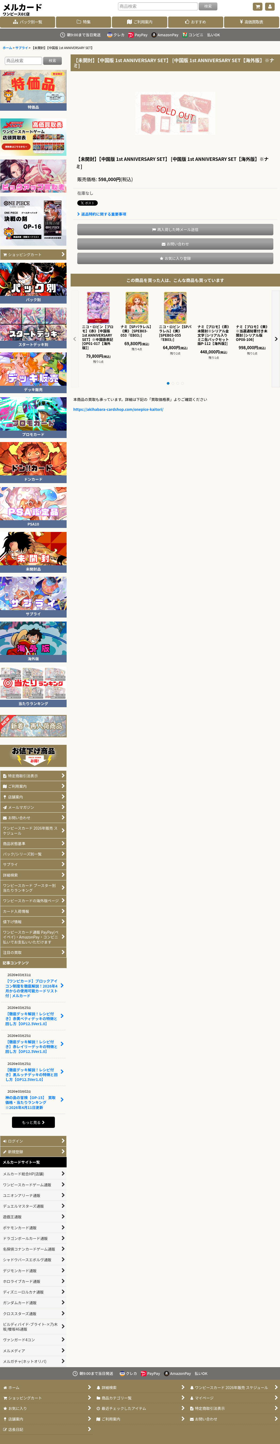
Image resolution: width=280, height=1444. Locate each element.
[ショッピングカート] (257, 7)
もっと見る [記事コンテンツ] (33, 1122)
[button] (175, 229)
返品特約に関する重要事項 (101, 214)
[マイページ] (270, 7)
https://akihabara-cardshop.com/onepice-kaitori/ (118, 409)
